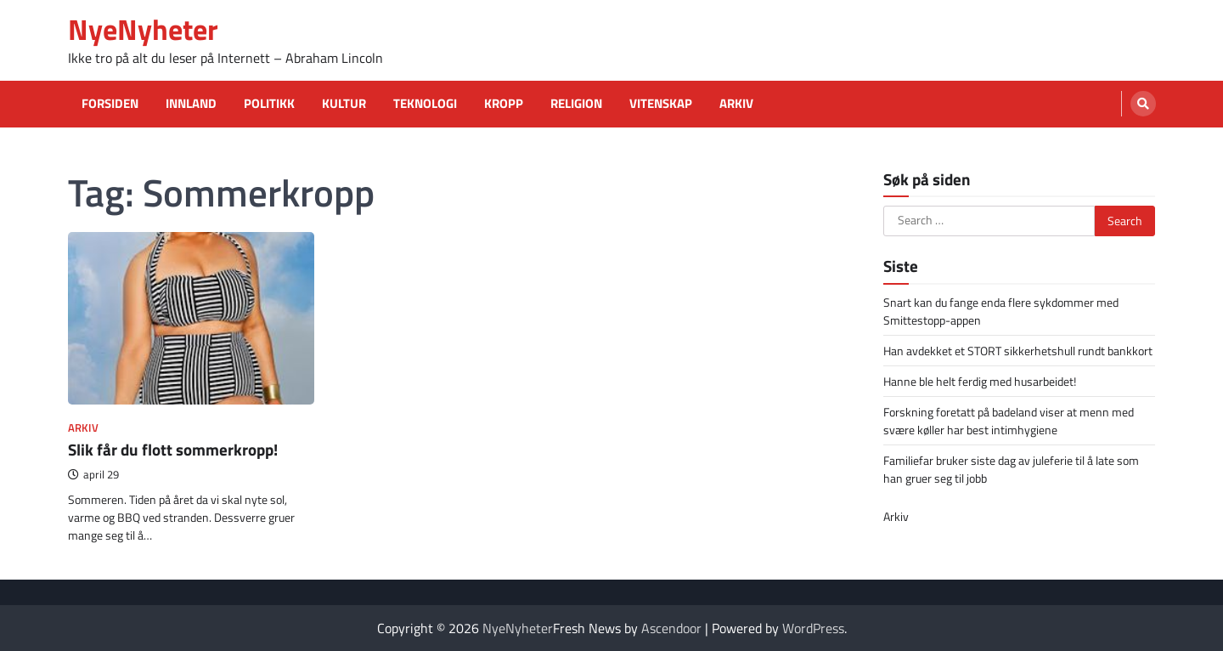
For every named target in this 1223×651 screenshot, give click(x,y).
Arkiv (736, 103)
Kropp (503, 103)
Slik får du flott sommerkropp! (173, 449)
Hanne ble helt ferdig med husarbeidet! (979, 381)
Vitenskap (660, 103)
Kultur (344, 103)
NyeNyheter (143, 29)
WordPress (813, 628)
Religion (576, 103)
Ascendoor (671, 628)
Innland (191, 103)
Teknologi (425, 103)
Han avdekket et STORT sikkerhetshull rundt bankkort (1018, 350)
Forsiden (110, 103)
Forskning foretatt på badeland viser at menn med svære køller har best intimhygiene (1008, 421)
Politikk (269, 103)
